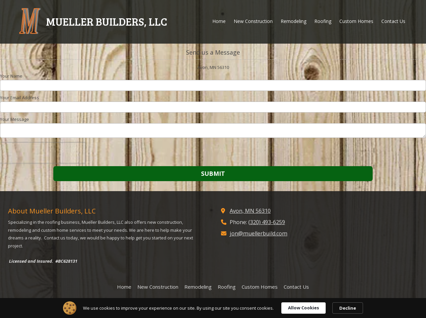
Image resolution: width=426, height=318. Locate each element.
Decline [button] (347, 308)
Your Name (11, 76)
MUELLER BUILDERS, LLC (106, 21)
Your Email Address (19, 97)
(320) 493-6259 (266, 222)
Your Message (14, 119)
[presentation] (42, 153)
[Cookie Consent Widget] (213, 308)
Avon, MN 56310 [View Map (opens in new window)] (250, 210)
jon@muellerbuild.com (258, 233)
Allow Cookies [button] (303, 308)
